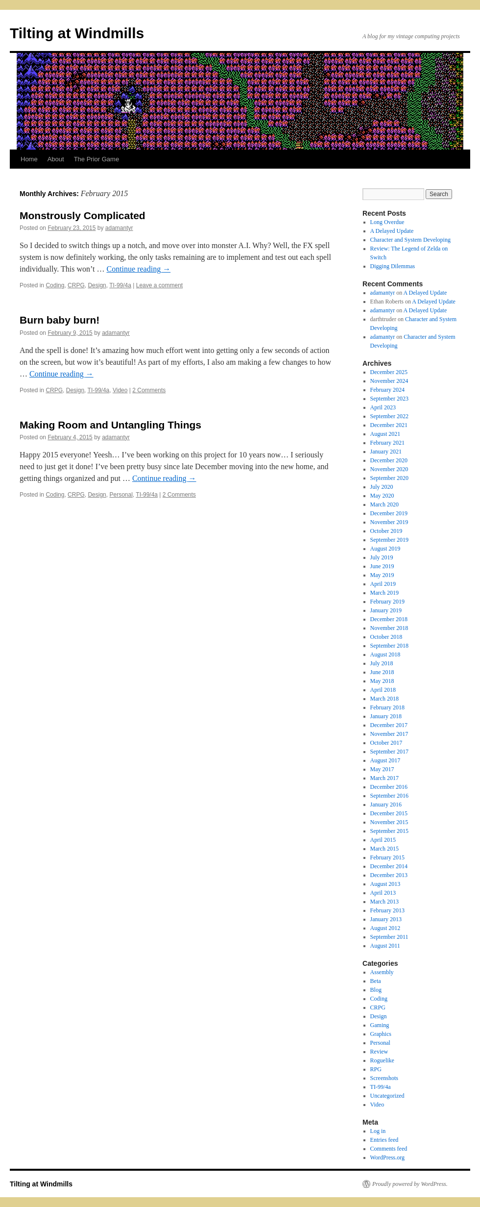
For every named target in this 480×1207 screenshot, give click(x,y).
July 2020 (381, 486)
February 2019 (387, 601)
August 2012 (385, 928)
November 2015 (389, 822)
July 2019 (381, 557)
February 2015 (387, 857)
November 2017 (389, 733)
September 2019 (389, 539)
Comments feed (389, 1148)
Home (29, 159)
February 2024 (387, 389)
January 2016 (386, 804)
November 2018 (389, 628)
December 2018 (389, 619)
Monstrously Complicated (82, 215)
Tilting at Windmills (77, 33)
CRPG (76, 285)
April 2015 (383, 839)
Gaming (379, 1025)
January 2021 (386, 451)
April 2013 (383, 892)
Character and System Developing (410, 239)
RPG (376, 1069)
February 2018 (387, 707)
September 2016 (389, 795)
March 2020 (384, 504)
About (56, 159)
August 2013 (385, 883)
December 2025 (389, 372)
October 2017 (386, 742)
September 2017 (389, 751)
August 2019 (385, 548)
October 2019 (386, 531)
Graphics (380, 1034)
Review (379, 1051)
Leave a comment (159, 285)
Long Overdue (387, 222)
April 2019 (383, 583)
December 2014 (389, 866)
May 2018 (382, 681)
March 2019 (384, 592)
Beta (375, 981)
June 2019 (382, 566)
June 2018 (382, 672)
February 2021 (387, 442)
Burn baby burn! (59, 320)
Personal (120, 494)
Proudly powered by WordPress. (410, 1184)
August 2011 (385, 945)
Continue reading (138, 269)
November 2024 (389, 380)
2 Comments (149, 390)
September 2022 (389, 416)
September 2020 (389, 478)
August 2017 (385, 760)
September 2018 (389, 645)
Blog (376, 989)
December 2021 (389, 425)
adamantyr (119, 228)
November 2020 (389, 469)
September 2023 (389, 398)
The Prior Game (96, 159)
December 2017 (389, 725)
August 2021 (385, 433)
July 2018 (381, 663)
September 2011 (389, 936)
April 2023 (383, 407)
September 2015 (389, 831)
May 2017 (382, 769)
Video (120, 390)
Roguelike (382, 1060)
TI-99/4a (120, 285)
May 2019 (382, 575)
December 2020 (389, 460)
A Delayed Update (392, 230)
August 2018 (385, 654)
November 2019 (389, 522)
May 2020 (382, 495)
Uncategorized (387, 1095)
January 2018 (386, 716)
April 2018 (383, 689)
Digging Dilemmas (392, 266)
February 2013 (387, 910)
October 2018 (386, 636)
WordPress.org (387, 1157)
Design (97, 285)
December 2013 (389, 875)
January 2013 (386, 919)
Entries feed (384, 1139)
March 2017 (384, 778)
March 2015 (384, 848)
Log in (378, 1131)
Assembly (382, 972)
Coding (55, 285)
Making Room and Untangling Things (110, 424)
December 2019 (389, 513)
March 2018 (384, 698)
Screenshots (384, 1078)
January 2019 (386, 610)
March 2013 (384, 901)
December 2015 (389, 813)
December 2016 (389, 786)
